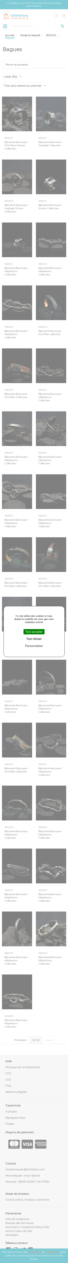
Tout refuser (34, 638)
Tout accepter (34, 631)
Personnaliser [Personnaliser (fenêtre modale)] (34, 645)
